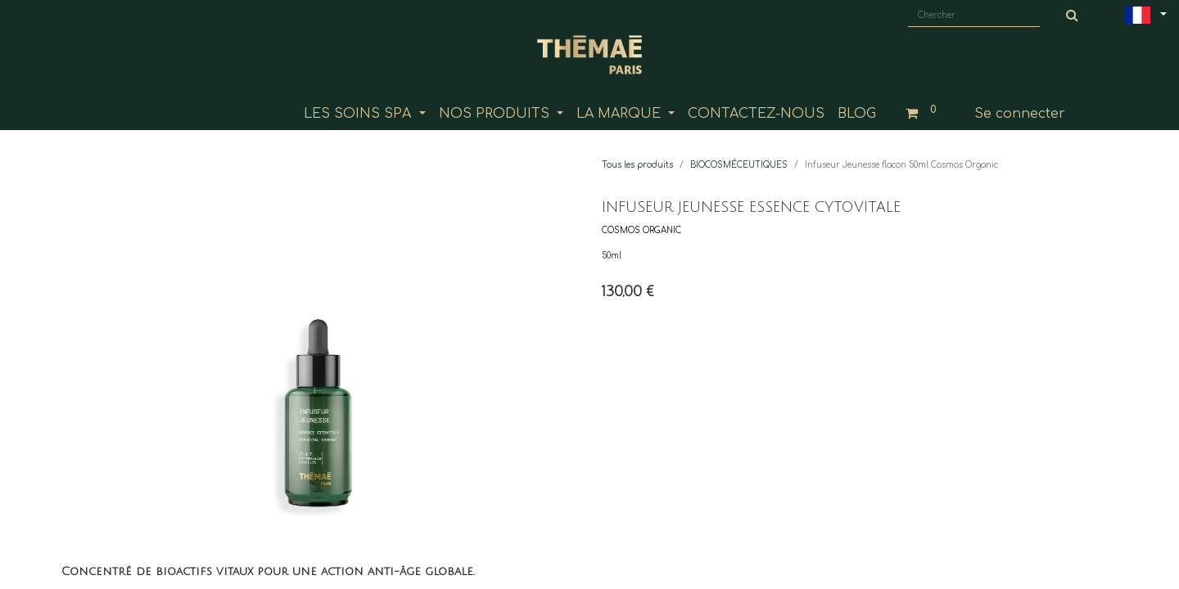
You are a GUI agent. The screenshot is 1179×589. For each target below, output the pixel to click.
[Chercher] (1072, 15)
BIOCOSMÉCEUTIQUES (739, 164)
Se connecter (1019, 113)
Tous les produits (637, 164)
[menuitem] (756, 113)
